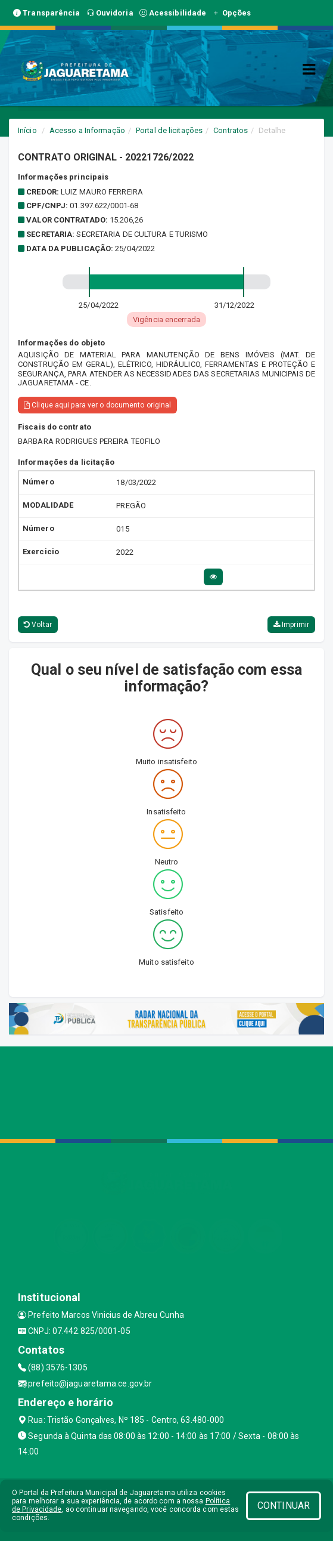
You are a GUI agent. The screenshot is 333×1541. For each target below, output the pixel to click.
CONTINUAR (283, 1505)
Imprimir (291, 624)
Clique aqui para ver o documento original (97, 405)
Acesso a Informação (87, 130)
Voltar (38, 624)
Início (27, 130)
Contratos (230, 130)
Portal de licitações (169, 130)
